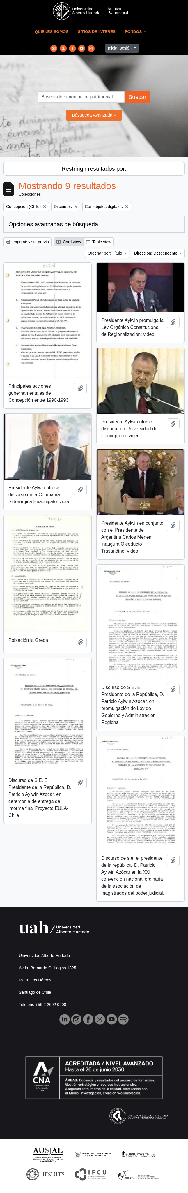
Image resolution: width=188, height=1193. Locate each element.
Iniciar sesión (120, 48)
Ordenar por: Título (105, 253)
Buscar (137, 97)
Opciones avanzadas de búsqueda (53, 224)
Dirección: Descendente (156, 253)
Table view (98, 241)
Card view (68, 241)
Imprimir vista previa (27, 241)
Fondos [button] (134, 31)
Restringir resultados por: (93, 168)
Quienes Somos (52, 31)
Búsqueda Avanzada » (94, 114)
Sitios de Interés (97, 31)
